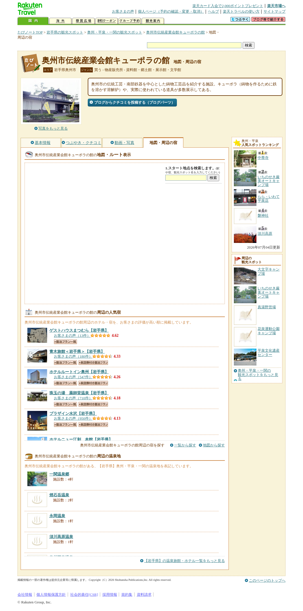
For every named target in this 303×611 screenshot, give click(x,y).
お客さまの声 (123, 11)
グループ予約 (129, 21)
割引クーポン (106, 21)
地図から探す (214, 445)
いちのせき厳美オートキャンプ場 (269, 292)
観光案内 (153, 21)
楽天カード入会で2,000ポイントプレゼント (227, 6)
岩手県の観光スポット (65, 32)
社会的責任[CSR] (84, 594)
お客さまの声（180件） (73, 356)
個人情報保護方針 (51, 594)
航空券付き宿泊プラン (93, 362)
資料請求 (144, 594)
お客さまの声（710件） (73, 398)
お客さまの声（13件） (72, 335)
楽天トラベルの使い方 (241, 11)
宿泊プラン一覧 (65, 341)
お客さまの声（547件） (73, 377)
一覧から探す (185, 445)
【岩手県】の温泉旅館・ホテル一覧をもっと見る (184, 561)
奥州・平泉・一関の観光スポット (114, 32)
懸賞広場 (83, 21)
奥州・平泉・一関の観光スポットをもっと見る (258, 375)
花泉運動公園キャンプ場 (269, 331)
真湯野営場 (267, 307)
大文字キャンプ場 (269, 271)
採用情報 (109, 594)
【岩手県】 (79, 330)
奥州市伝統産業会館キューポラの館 (175, 32)
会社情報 (24, 594)
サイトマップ (275, 11)
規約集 (126, 594)
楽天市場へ (276, 6)
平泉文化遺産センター (269, 352)
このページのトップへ (267, 580)
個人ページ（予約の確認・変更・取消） (171, 11)
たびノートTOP (30, 32)
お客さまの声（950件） (73, 418)
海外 (60, 21)
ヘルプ (213, 11)
